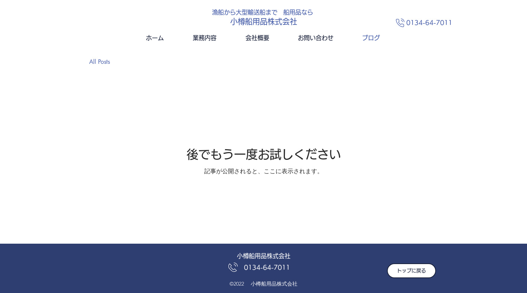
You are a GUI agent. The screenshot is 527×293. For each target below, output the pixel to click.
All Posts (99, 62)
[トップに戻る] (411, 270)
